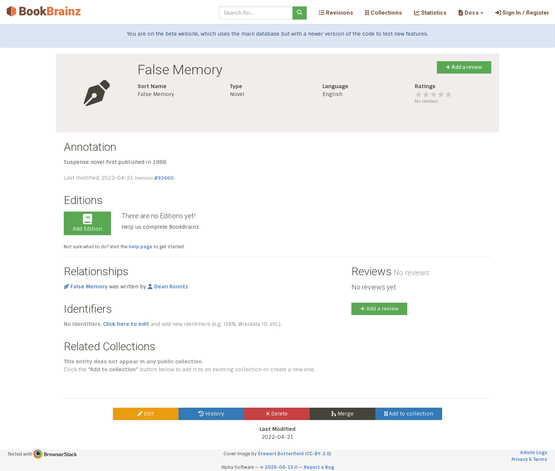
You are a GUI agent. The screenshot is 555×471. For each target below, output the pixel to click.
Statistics (430, 12)
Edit (145, 413)
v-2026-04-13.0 (278, 467)
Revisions (336, 12)
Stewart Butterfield (281, 454)
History (211, 413)
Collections (383, 12)
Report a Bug (319, 467)
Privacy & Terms (529, 459)
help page (140, 247)
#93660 (163, 178)
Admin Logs (533, 453)
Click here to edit (126, 324)
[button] (471, 12)
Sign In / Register (522, 12)
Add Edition (87, 223)
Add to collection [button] (409, 413)
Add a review (464, 67)
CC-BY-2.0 (318, 454)
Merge (343, 413)
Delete (277, 413)
